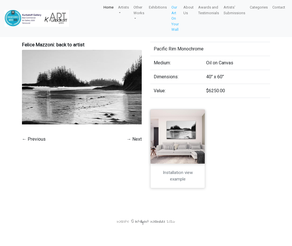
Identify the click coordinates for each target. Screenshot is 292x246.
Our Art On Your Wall (175, 18)
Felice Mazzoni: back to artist (53, 45)
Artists (123, 7)
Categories (259, 7)
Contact (278, 7)
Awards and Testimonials (208, 10)
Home (108, 7)
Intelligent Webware (150, 222)
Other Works (138, 10)
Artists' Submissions (234, 10)
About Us (188, 10)
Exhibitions (158, 7)
